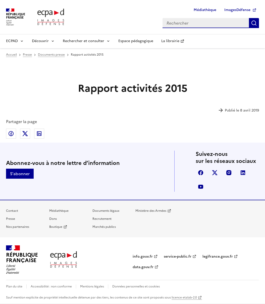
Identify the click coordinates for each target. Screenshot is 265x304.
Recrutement (102, 219)
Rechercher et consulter (83, 41)
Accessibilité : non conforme (51, 286)
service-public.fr (177, 256)
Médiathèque (205, 10)
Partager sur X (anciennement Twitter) (25, 134)
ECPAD (12, 41)
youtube (201, 187)
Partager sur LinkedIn (39, 134)
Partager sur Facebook (11, 134)
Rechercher (254, 23)
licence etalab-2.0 (184, 297)
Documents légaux (105, 211)
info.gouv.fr (143, 256)
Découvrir (40, 41)
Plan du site (14, 286)
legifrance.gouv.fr (217, 256)
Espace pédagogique (135, 41)
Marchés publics (104, 227)
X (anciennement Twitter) (215, 173)
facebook (201, 173)
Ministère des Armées (150, 211)
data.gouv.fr (143, 267)
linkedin (243, 173)
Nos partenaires (17, 227)
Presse (10, 219)
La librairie (170, 41)
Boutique (55, 227)
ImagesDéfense (237, 10)
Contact (12, 211)
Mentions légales (92, 286)
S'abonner (20, 174)
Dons (53, 219)
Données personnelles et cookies (136, 286)
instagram (229, 173)
